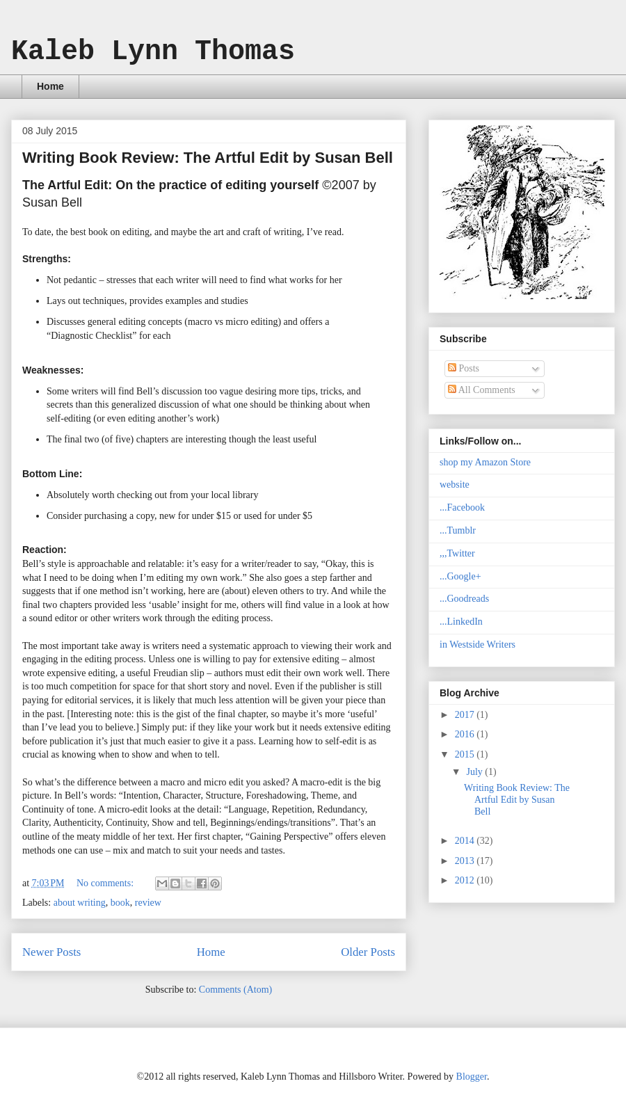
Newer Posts (51, 952)
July (475, 772)
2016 (466, 734)
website (455, 484)
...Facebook (462, 507)
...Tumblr (458, 530)
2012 (466, 880)
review (148, 902)
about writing (80, 902)
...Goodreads (464, 598)
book (120, 902)
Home (50, 86)
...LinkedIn (461, 621)
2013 (466, 861)
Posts (463, 368)
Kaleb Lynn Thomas (153, 51)
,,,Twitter (457, 553)
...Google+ (460, 576)
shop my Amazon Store (485, 462)
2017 (466, 715)
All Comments (481, 390)
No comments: (106, 883)
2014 (466, 840)
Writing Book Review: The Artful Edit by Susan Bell (207, 157)
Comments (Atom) (235, 989)
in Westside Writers (477, 644)
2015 (466, 754)
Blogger (471, 1076)
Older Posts (368, 952)
